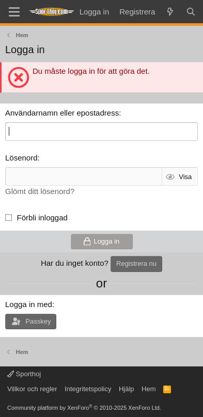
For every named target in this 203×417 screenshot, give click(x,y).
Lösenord (21, 157)
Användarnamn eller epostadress (62, 112)
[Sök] (191, 11)
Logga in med (28, 304)
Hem (148, 389)
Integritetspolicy (88, 389)
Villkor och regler (32, 389)
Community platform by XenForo (84, 408)
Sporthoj (24, 374)
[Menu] (14, 12)
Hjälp (126, 389)
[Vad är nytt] (170, 11)
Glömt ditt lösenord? (39, 191)
